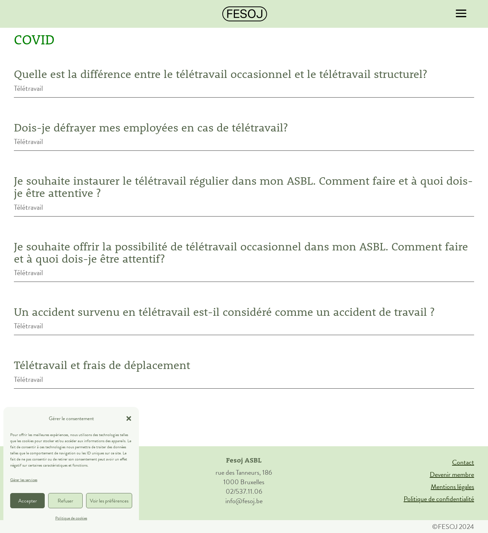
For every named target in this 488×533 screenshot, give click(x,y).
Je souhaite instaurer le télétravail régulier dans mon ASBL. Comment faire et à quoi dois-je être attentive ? (243, 186)
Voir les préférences (109, 501)
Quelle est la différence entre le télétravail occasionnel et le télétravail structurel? (220, 74)
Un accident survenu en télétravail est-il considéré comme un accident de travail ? (224, 312)
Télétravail (28, 88)
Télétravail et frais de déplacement (102, 365)
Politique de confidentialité (439, 499)
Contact (463, 462)
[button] (128, 418)
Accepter (27, 501)
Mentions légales (452, 486)
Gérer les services (23, 480)
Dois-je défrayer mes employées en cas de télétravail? (151, 127)
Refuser (65, 501)
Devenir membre (452, 474)
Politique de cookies (71, 518)
